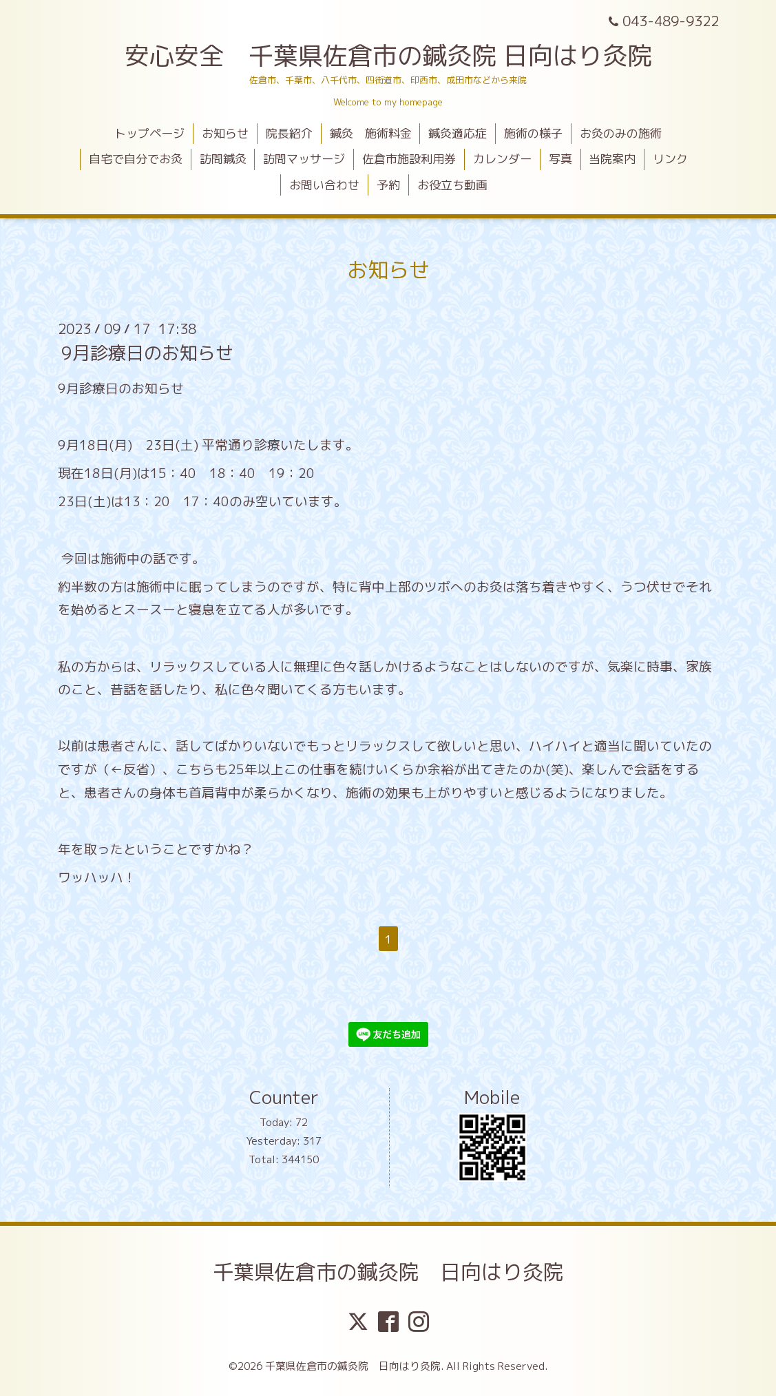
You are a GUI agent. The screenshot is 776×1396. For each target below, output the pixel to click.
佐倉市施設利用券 (409, 159)
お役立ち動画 (452, 185)
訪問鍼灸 (223, 159)
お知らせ (225, 133)
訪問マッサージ (304, 159)
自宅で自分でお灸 (135, 159)
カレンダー (502, 159)
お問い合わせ (324, 185)
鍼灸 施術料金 (371, 133)
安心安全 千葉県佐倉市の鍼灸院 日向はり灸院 (388, 55)
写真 (560, 159)
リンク (670, 159)
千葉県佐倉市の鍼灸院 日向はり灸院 (388, 1272)
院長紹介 (289, 133)
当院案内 (612, 159)
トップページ (149, 133)
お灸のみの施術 (621, 133)
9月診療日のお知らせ (147, 352)
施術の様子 (533, 133)
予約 (388, 185)
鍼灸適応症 (457, 133)
